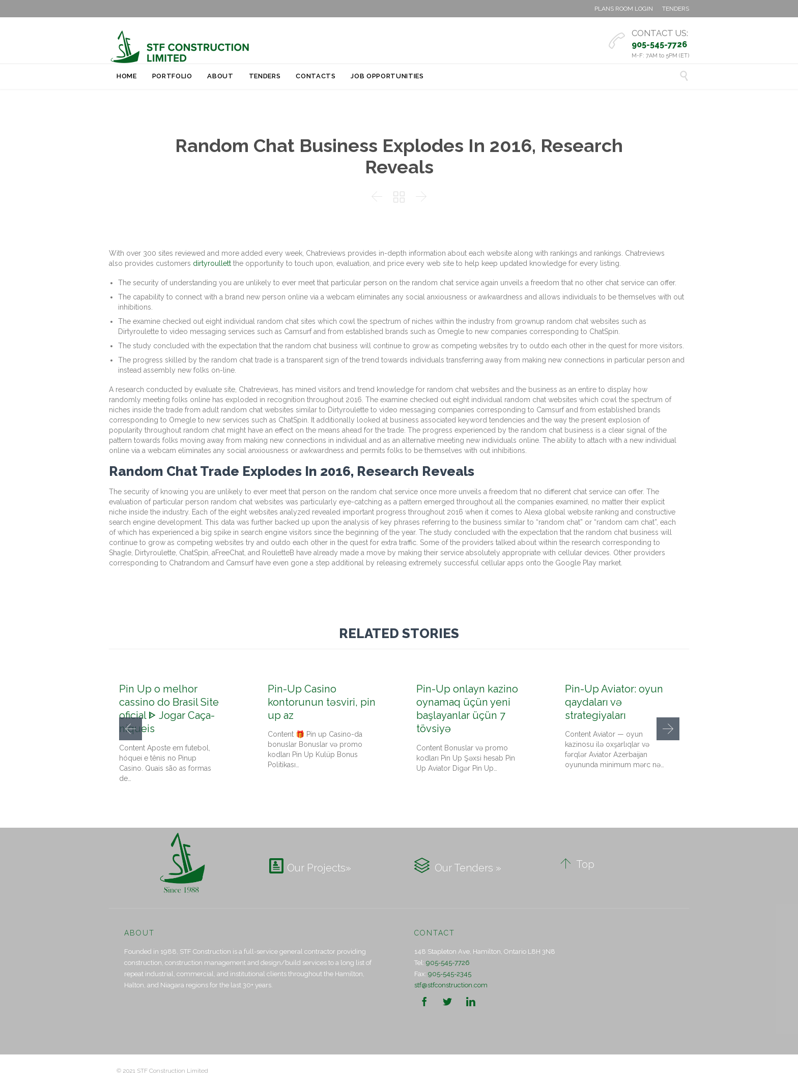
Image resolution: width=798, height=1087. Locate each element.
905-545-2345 (449, 974)
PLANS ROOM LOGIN (623, 8)
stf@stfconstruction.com (451, 985)
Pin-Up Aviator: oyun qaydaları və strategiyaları (614, 702)
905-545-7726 (448, 963)
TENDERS (675, 8)
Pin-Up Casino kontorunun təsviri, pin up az (322, 702)
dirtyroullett (212, 263)
